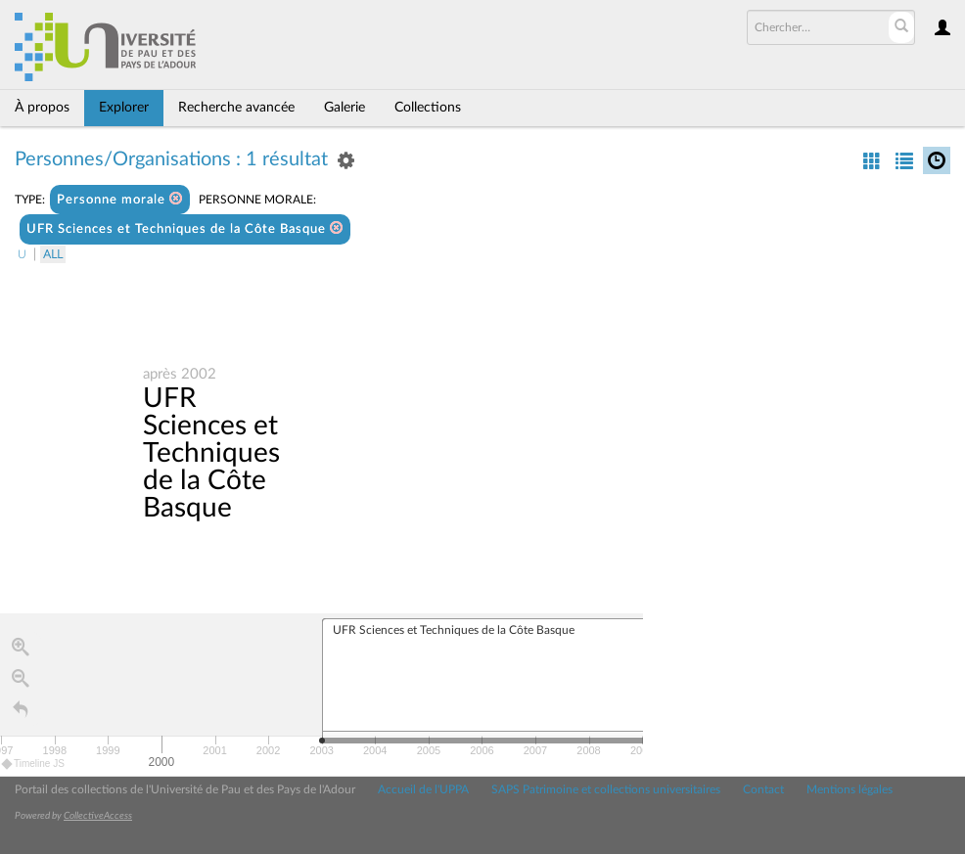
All (53, 254)
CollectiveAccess (98, 816)
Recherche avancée (236, 107)
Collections (427, 107)
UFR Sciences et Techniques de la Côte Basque (185, 228)
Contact (763, 789)
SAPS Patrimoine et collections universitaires (605, 789)
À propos (42, 107)
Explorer (124, 107)
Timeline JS (34, 763)
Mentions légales (849, 789)
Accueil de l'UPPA (423, 789)
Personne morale (120, 199)
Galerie (344, 107)
